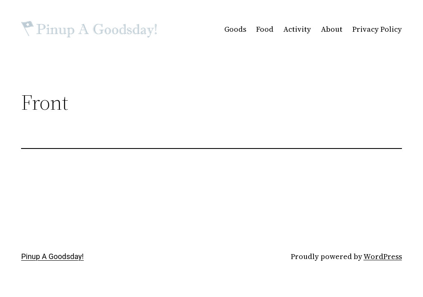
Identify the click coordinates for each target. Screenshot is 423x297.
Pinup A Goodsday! (52, 256)
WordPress (383, 256)
